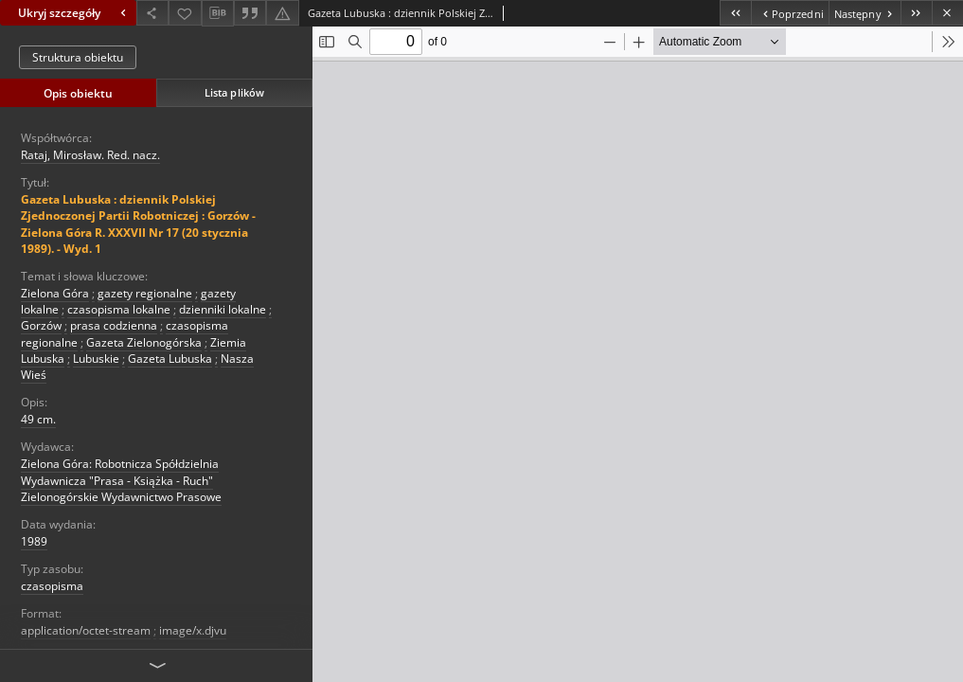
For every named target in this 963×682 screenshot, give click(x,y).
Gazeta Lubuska (170, 358)
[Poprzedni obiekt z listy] (789, 13)
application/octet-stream (86, 630)
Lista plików (234, 92)
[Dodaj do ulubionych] (185, 13)
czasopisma (52, 586)
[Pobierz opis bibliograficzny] (218, 13)
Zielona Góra (55, 293)
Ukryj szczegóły (74, 13)
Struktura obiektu (77, 57)
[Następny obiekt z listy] (865, 13)
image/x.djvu (192, 630)
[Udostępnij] (152, 13)
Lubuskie (96, 358)
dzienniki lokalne (222, 309)
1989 (34, 541)
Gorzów (41, 325)
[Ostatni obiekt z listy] (916, 13)
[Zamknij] (947, 13)
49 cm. (38, 419)
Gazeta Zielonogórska (144, 342)
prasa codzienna (113, 325)
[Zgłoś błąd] (282, 13)
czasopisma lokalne (118, 309)
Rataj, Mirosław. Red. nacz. (90, 155)
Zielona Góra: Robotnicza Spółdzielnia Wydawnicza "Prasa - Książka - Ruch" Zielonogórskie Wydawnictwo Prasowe (121, 480)
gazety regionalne (145, 293)
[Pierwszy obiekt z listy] (735, 13)
